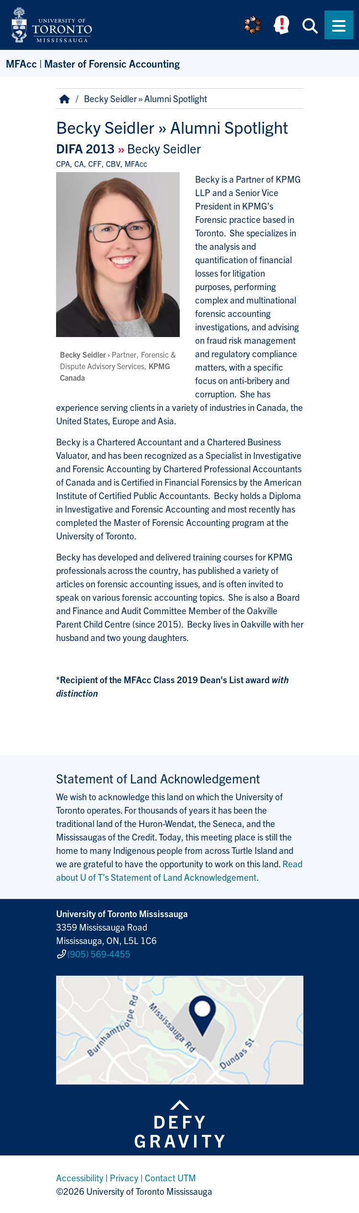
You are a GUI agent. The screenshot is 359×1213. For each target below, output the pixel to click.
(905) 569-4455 (98, 953)
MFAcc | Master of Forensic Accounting (93, 63)
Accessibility (80, 1177)
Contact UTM (170, 1177)
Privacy (124, 1177)
